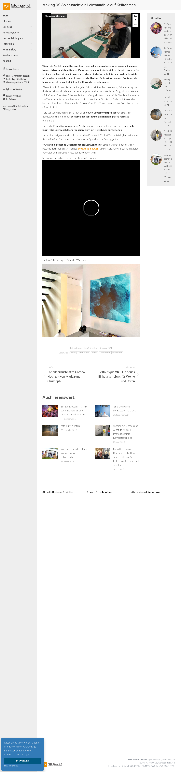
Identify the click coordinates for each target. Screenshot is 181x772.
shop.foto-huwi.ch (88, 148)
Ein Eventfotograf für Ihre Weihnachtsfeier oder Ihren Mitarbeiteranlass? (74, 410)
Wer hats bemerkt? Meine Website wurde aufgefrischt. (74, 453)
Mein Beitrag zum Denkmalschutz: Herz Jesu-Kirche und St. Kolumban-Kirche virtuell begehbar (126, 457)
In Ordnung (22, 760)
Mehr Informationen (12, 766)
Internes (94, 352)
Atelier (73, 352)
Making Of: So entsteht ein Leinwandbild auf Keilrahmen (170, 88)
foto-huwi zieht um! (71, 425)
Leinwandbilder (105, 352)
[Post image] (50, 411)
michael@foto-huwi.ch (166, 763)
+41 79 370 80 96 (149, 763)
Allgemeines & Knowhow (55, 16)
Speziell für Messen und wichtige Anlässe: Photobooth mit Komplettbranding (125, 431)
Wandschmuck (117, 352)
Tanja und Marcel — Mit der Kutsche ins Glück (125, 408)
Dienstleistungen (83, 352)
